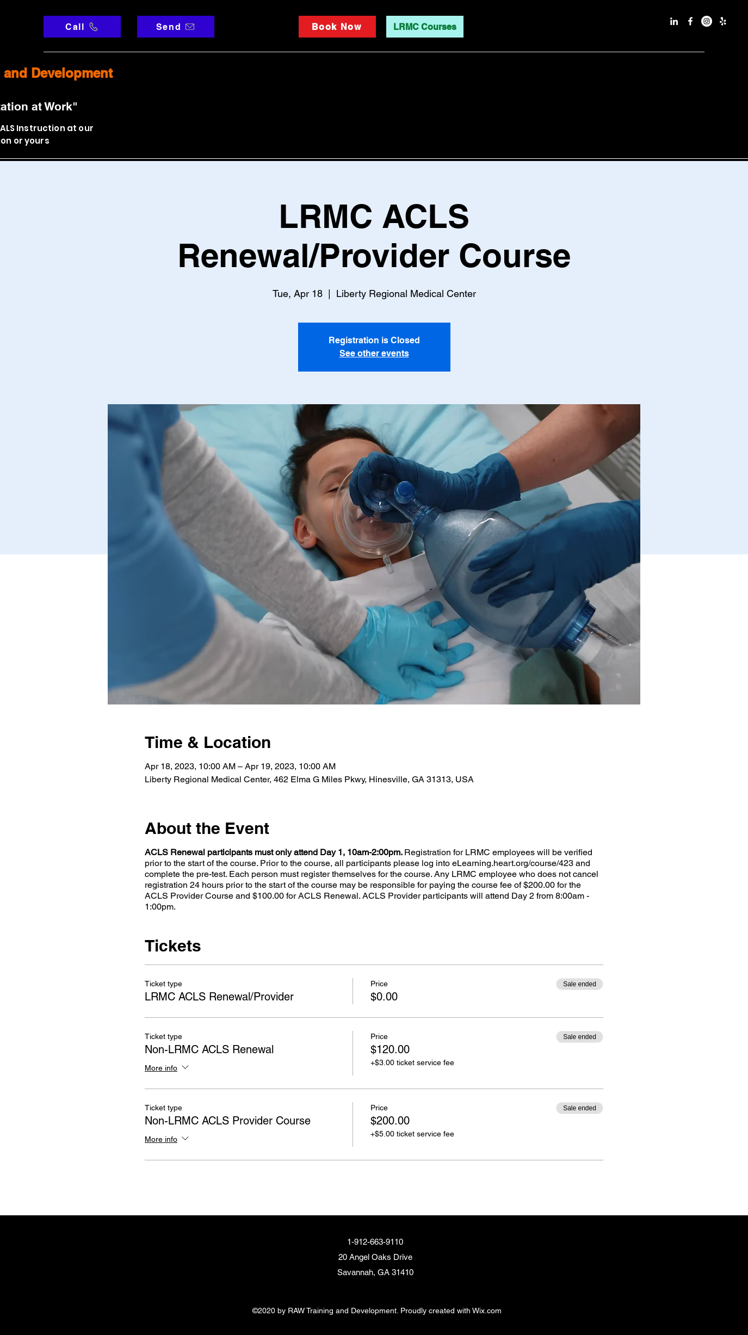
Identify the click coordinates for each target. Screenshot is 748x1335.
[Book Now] (337, 27)
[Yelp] (723, 21)
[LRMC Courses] (424, 27)
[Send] (175, 27)
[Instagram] (706, 21)
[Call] (82, 27)
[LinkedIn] (674, 21)
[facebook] (690, 21)
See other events (374, 353)
